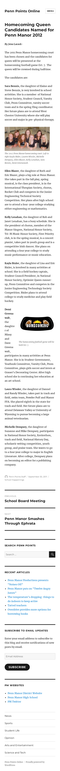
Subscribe (17, 667)
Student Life (12, 730)
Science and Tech (15, 752)
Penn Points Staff (17, 476)
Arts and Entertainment (19, 745)
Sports (8, 723)
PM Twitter (14, 701)
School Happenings (14, 480)
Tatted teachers (17, 605)
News (8, 715)
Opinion (9, 738)
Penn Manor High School (23, 697)
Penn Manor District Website (25, 693)
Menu (50, 11)
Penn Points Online (22, 11)
